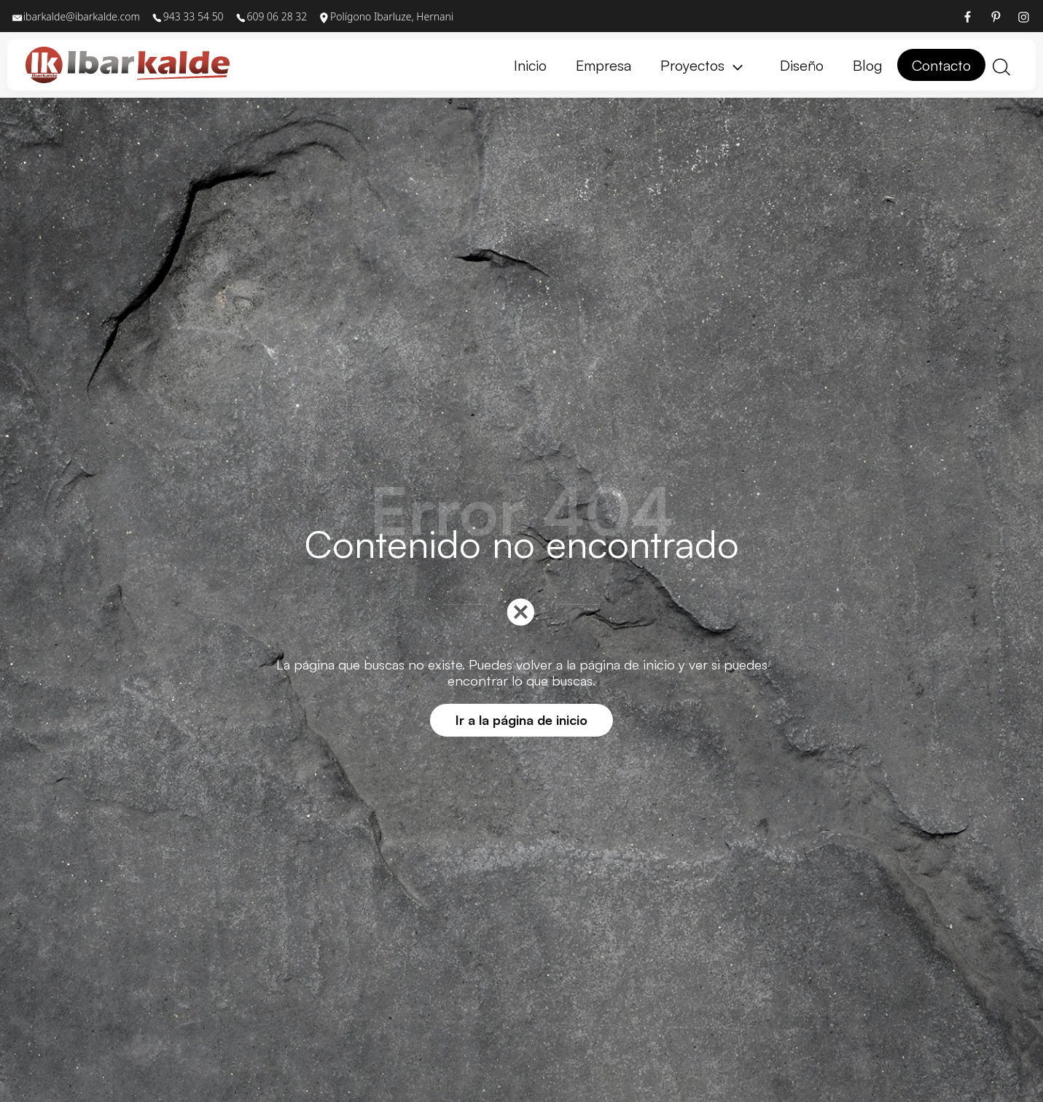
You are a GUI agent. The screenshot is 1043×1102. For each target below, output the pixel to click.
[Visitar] (968, 16)
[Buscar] (1001, 65)
